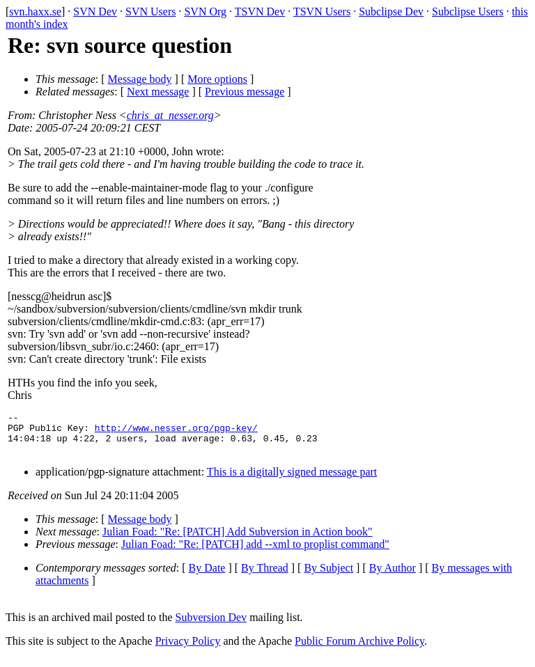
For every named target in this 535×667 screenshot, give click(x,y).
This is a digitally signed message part (292, 480)
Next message (158, 91)
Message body (140, 79)
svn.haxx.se (35, 11)
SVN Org (205, 11)
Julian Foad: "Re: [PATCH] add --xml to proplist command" (255, 552)
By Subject (328, 576)
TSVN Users (321, 11)
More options (217, 79)
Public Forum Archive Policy (359, 649)
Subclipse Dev (391, 11)
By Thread (264, 576)
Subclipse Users (468, 11)
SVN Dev (95, 11)
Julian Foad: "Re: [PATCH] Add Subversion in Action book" (237, 540)
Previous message (244, 91)
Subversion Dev (211, 625)
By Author (392, 576)
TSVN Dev (260, 11)
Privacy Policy (188, 649)
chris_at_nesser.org (170, 115)
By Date (207, 576)
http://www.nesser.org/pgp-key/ (176, 431)
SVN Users (150, 11)
